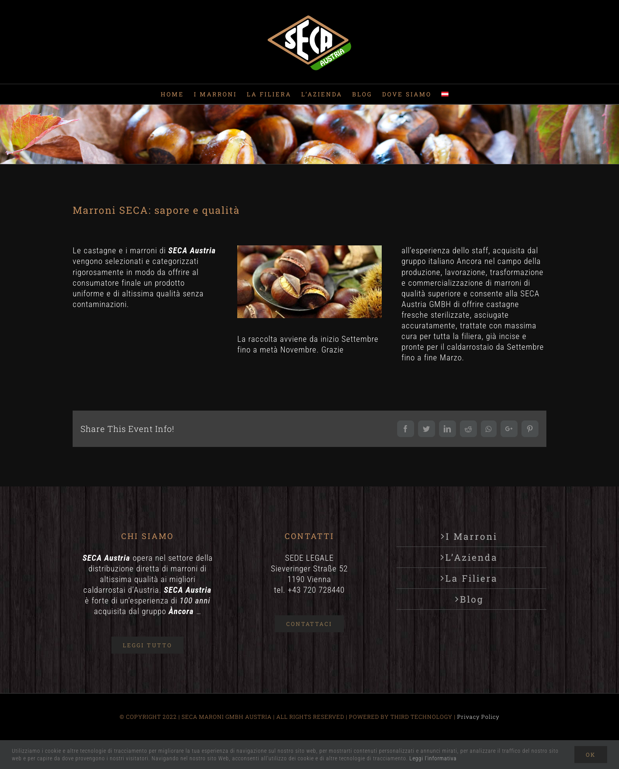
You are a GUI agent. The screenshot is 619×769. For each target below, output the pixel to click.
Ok (591, 754)
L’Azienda (471, 557)
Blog (472, 599)
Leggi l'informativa (433, 758)
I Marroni (471, 536)
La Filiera (471, 578)
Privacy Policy (478, 716)
